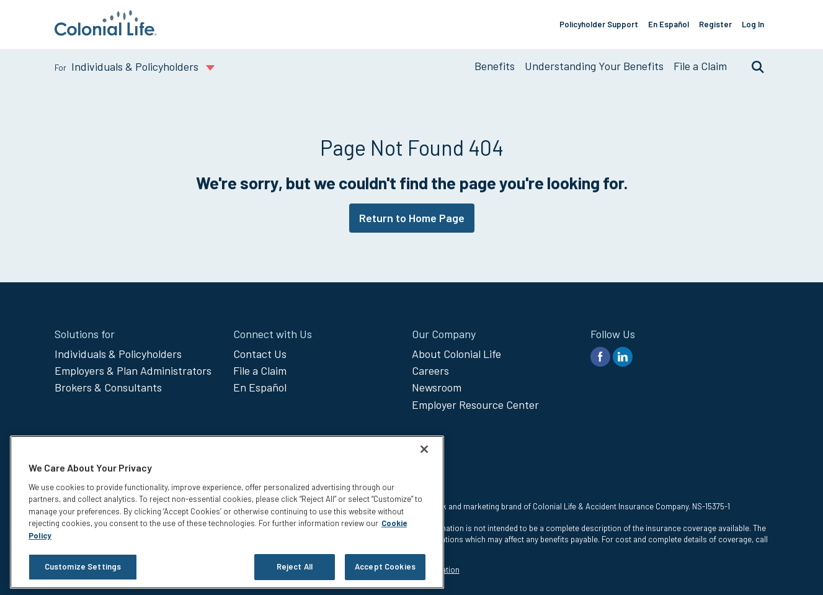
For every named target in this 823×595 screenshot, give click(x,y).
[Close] (424, 449)
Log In (753, 24)
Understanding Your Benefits (594, 66)
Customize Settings (83, 566)
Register (715, 24)
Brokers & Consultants (108, 387)
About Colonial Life (456, 353)
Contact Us (260, 353)
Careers (430, 370)
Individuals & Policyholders (118, 353)
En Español (668, 24)
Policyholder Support (598, 24)
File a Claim (700, 66)
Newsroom (436, 387)
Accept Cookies (385, 566)
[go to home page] (106, 31)
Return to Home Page (412, 218)
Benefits (494, 66)
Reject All (295, 566)
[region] (227, 512)
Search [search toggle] (751, 66)
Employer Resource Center (475, 404)
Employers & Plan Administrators (133, 370)
